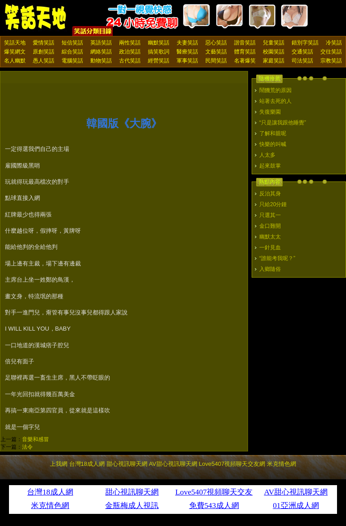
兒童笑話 (273, 43)
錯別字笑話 (305, 43)
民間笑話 (216, 60)
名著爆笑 (245, 60)
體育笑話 (245, 52)
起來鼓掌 (270, 166)
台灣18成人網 (87, 463)
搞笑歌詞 (158, 52)
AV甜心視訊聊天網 (173, 463)
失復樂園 (270, 112)
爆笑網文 (15, 52)
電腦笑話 (72, 60)
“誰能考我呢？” (277, 258)
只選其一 (270, 215)
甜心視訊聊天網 (126, 463)
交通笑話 (302, 52)
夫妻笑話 (187, 43)
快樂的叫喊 (272, 144)
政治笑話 (130, 52)
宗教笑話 (331, 60)
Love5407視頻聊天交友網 (232, 463)
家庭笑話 (273, 60)
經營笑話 (158, 60)
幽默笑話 (158, 43)
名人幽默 (15, 60)
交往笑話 (331, 52)
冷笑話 (334, 43)
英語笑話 (101, 43)
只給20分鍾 (273, 204)
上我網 (58, 463)
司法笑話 (302, 60)
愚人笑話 (43, 60)
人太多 (267, 155)
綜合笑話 (72, 52)
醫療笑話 (187, 52)
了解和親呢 (272, 133)
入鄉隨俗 (270, 269)
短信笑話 (72, 43)
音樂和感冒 (35, 439)
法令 (27, 447)
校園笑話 (273, 52)
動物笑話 (101, 60)
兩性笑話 (130, 43)
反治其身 (270, 193)
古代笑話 (130, 60)
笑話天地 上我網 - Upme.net (36, 17)
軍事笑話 (187, 60)
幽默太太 (270, 237)
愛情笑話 (43, 43)
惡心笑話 (216, 43)
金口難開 (270, 226)
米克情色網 (281, 463)
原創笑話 (43, 52)
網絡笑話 (101, 52)
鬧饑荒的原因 (275, 90)
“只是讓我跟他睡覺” (282, 122)
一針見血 (270, 247)
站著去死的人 (275, 101)
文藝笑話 (216, 52)
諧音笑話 (245, 43)
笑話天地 (15, 43)
